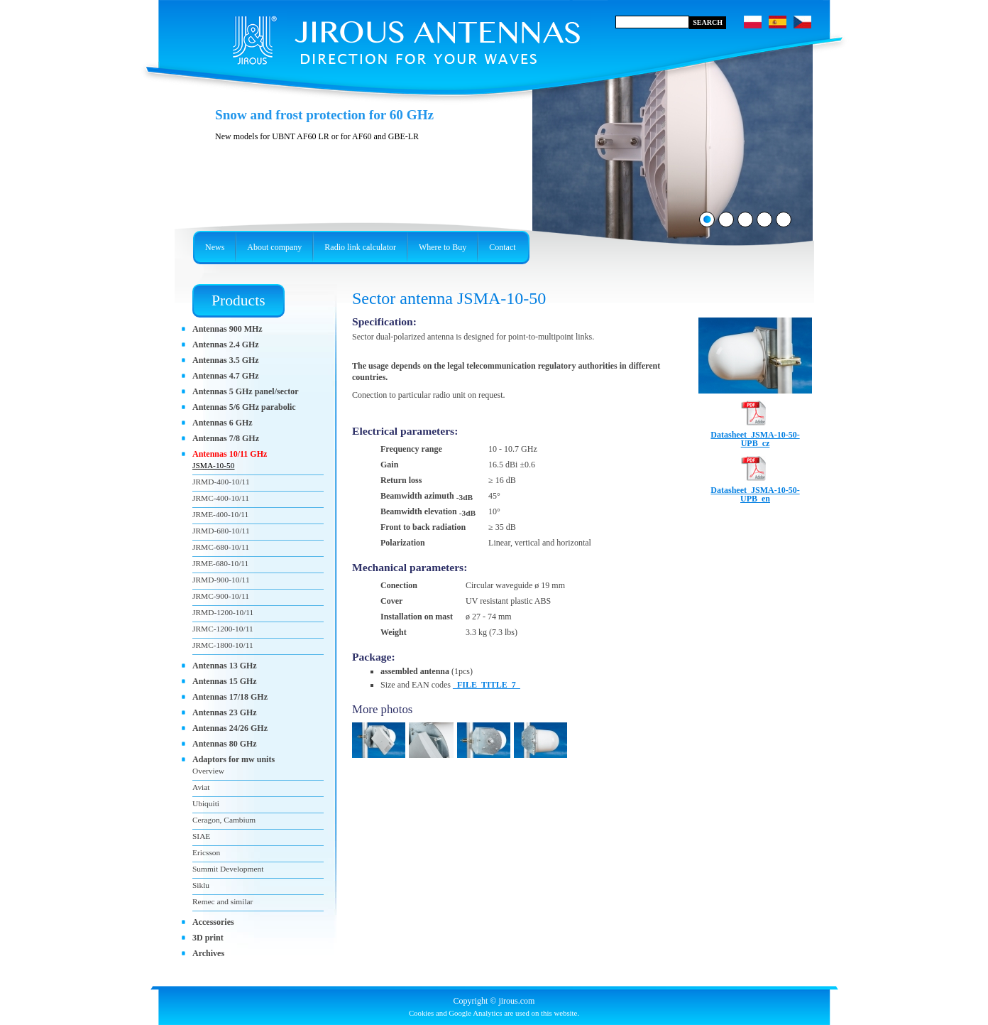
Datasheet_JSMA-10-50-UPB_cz (754, 434)
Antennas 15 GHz (224, 681)
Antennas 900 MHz (227, 329)
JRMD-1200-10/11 (222, 612)
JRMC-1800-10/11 (222, 645)
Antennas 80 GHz (224, 743)
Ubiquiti (205, 803)
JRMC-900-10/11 (220, 596)
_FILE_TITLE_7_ (486, 685)
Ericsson (206, 852)
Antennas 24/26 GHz (230, 728)
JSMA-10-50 (213, 465)
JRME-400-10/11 (220, 514)
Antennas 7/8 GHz (225, 438)
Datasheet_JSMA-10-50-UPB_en (754, 490)
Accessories (213, 922)
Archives (208, 953)
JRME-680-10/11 (220, 563)
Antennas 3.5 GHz (225, 360)
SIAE (201, 836)
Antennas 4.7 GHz (225, 376)
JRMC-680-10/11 (220, 547)
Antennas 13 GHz (224, 665)
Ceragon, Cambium (224, 819)
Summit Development (227, 868)
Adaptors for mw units (233, 759)
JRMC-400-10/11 (220, 498)
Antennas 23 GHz (224, 712)
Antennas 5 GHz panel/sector (245, 391)
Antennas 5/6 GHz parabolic (244, 407)
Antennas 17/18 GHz (230, 697)
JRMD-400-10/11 (221, 481)
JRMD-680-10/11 (221, 530)
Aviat (200, 787)
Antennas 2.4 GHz (225, 344)
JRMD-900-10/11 (221, 579)
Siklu (200, 885)
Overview (208, 770)
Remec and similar (222, 901)
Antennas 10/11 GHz (229, 454)
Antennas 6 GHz (222, 422)
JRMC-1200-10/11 (222, 628)
